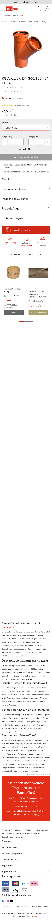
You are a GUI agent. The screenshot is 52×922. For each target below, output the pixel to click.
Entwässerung (26, 21)
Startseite (5, 21)
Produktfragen (11, 209)
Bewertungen (12, 218)
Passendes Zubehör (15, 199)
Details (6, 179)
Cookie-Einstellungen (22, 906)
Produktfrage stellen (21, 230)
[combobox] (26, 15)
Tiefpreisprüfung (10, 242)
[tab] (26, 179)
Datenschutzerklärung (39, 906)
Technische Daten (14, 189)
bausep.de (35, 916)
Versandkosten (26, 245)
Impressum (8, 906)
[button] (21, 321)
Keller (15, 21)
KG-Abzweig (41, 21)
